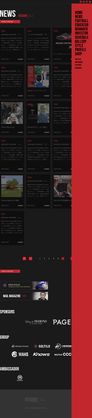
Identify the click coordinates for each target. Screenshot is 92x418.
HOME (79, 13)
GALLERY (81, 42)
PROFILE (80, 50)
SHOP (78, 54)
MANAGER (81, 29)
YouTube (78, 65)
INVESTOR (81, 33)
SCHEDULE (81, 37)
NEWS (79, 17)
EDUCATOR (81, 25)
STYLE (79, 46)
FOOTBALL (81, 21)
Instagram (79, 62)
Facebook (78, 68)
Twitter (78, 59)
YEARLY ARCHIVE (7, 21)
